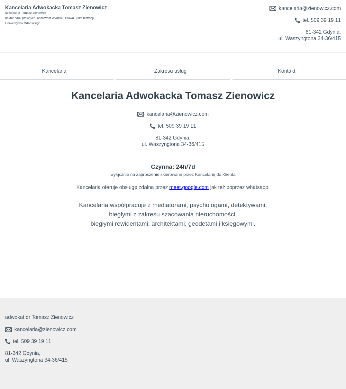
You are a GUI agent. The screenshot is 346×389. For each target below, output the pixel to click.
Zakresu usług (170, 71)
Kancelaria (54, 71)
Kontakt (286, 71)
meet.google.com (189, 187)
